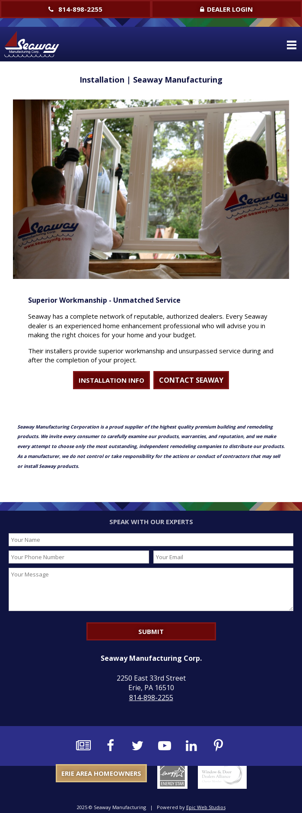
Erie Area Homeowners (101, 773)
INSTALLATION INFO (111, 380)
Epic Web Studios (206, 807)
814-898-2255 (75, 9)
